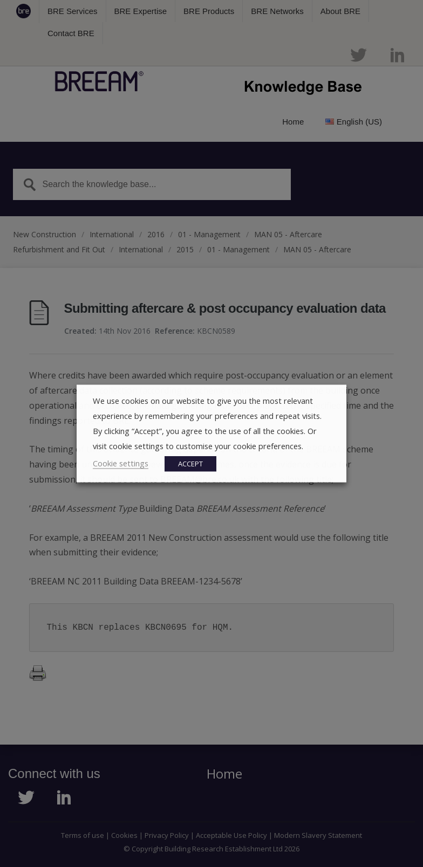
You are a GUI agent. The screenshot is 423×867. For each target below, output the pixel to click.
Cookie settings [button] (120, 463)
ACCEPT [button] (190, 464)
